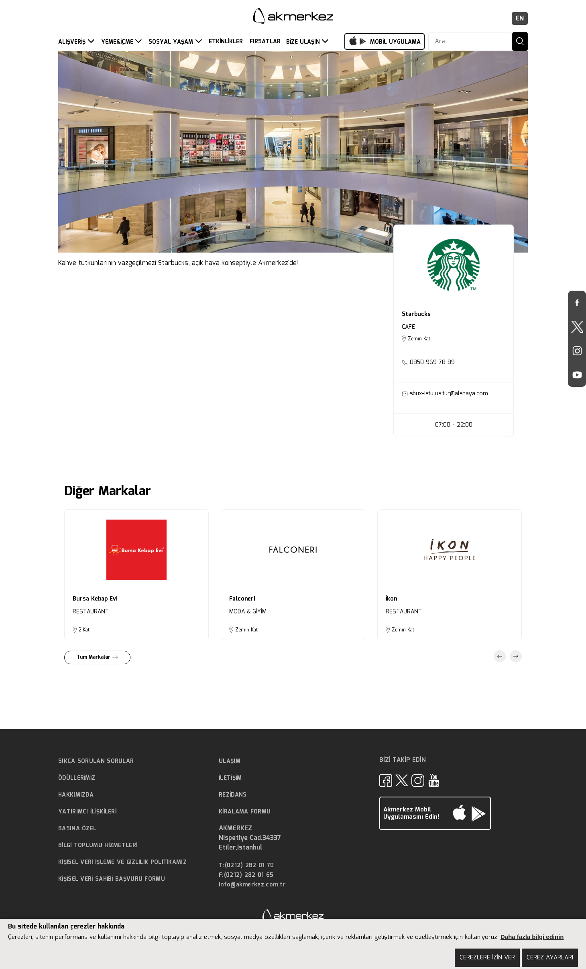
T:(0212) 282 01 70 (246, 866)
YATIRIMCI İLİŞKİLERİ (87, 811)
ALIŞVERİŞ (72, 42)
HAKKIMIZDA (76, 795)
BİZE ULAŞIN (304, 42)
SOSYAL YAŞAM (172, 42)
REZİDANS (232, 795)
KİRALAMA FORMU (245, 811)
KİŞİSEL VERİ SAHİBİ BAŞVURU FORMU (111, 879)
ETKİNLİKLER (226, 42)
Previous (500, 656)
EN (520, 19)
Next (516, 656)
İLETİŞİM (230, 778)
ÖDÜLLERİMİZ (76, 778)
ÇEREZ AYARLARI (550, 958)
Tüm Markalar (97, 657)
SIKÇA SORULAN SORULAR (96, 761)
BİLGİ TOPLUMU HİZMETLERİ (97, 845)
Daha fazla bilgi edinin (532, 936)
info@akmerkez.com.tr (252, 885)
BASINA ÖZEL (77, 828)
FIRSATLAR (265, 42)
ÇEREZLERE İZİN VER (487, 958)
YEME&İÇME (118, 42)
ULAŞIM (229, 761)
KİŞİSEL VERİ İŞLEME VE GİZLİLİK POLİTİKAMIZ (122, 862)
